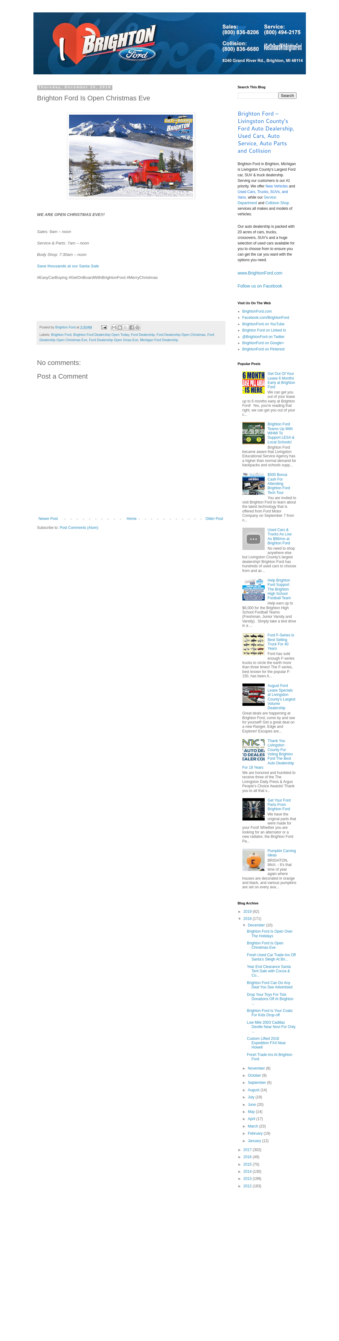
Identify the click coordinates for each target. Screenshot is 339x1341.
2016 (248, 1157)
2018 (248, 919)
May (252, 1112)
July (251, 1097)
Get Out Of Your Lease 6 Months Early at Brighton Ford (281, 380)
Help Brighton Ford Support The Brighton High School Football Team (279, 589)
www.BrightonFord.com (260, 272)
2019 (248, 911)
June (252, 1104)
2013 (248, 1178)
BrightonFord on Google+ (263, 343)
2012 (248, 1186)
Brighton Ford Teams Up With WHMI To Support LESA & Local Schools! (280, 433)
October (255, 1075)
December (257, 925)
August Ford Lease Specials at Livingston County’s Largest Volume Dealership (281, 697)
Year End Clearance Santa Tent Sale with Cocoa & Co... (269, 971)
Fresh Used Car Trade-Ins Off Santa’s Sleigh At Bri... (271, 957)
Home (132, 519)
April (252, 1119)
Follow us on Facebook (260, 286)
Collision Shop (277, 203)
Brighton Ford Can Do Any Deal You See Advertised (269, 985)
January (255, 1141)
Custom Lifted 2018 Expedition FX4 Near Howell (266, 1043)
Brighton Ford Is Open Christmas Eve (265, 945)
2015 (248, 1164)
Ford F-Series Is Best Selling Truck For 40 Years (280, 642)
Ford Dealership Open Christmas (181, 334)
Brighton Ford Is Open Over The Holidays (269, 933)
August (254, 1090)
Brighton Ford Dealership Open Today (101, 334)
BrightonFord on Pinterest (263, 349)
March (253, 1126)
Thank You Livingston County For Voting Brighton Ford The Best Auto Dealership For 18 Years (268, 754)
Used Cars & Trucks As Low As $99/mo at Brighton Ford (279, 536)
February (255, 1133)
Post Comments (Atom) (79, 527)
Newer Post (48, 519)
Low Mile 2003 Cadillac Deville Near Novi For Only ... (271, 1027)
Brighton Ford (61, 334)
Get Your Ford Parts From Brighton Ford (279, 804)
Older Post (214, 519)
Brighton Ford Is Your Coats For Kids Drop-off (269, 1013)
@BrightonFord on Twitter (263, 337)
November (257, 1068)
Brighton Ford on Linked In (264, 330)
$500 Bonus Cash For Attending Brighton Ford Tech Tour (278, 484)
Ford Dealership (143, 334)
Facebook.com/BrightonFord (265, 317)
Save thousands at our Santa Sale (68, 266)
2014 (248, 1171)
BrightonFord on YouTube (263, 324)
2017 (248, 1150)
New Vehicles (277, 186)
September (257, 1082)
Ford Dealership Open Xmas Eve (113, 340)
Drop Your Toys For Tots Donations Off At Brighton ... (270, 999)
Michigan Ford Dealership (159, 340)
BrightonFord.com (257, 311)
